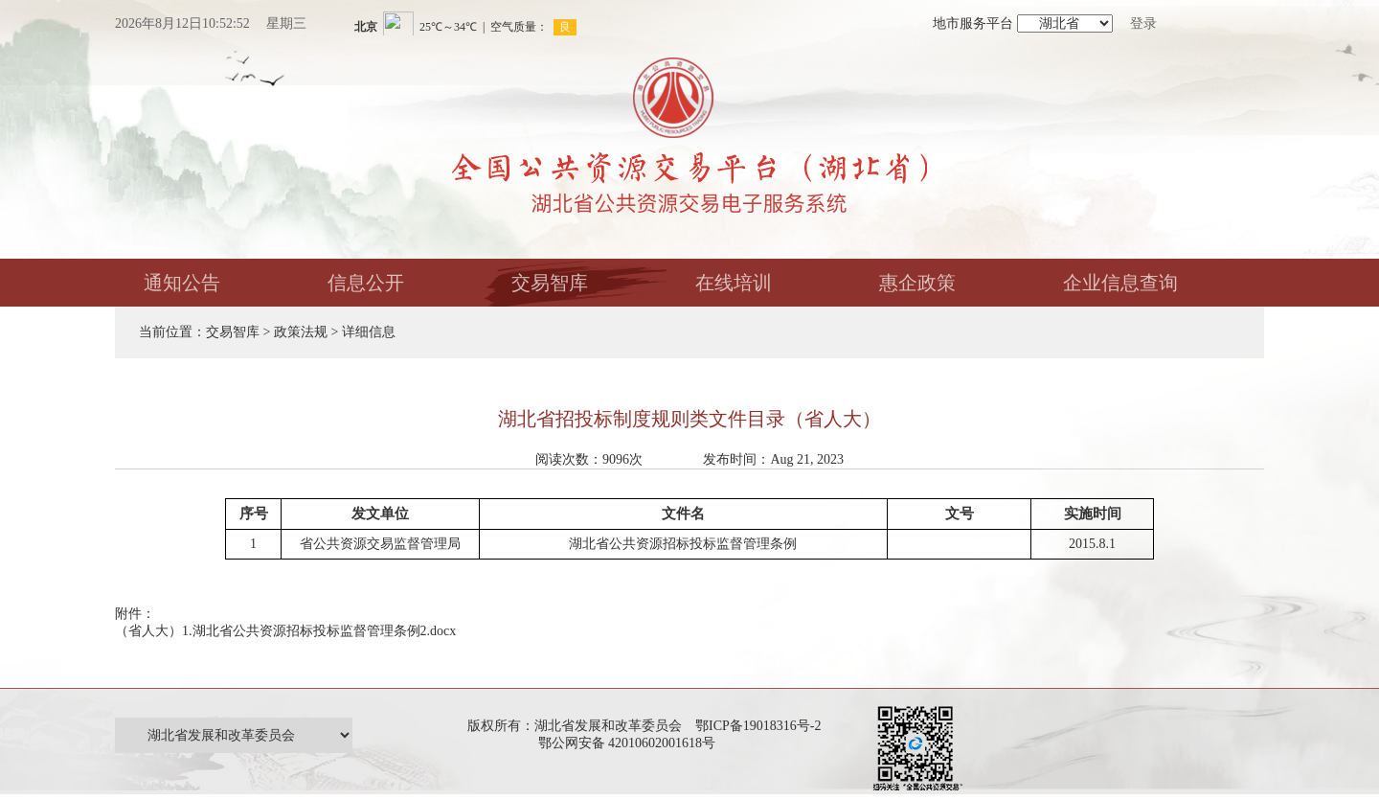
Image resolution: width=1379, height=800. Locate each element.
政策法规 (301, 332)
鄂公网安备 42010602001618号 (630, 743)
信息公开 (366, 282)
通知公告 (182, 282)
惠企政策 (917, 282)
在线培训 (733, 282)
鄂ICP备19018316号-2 (758, 726)
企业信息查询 (1120, 282)
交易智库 (549, 282)
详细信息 (369, 332)
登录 (1143, 23)
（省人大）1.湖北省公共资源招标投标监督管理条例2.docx (285, 631)
